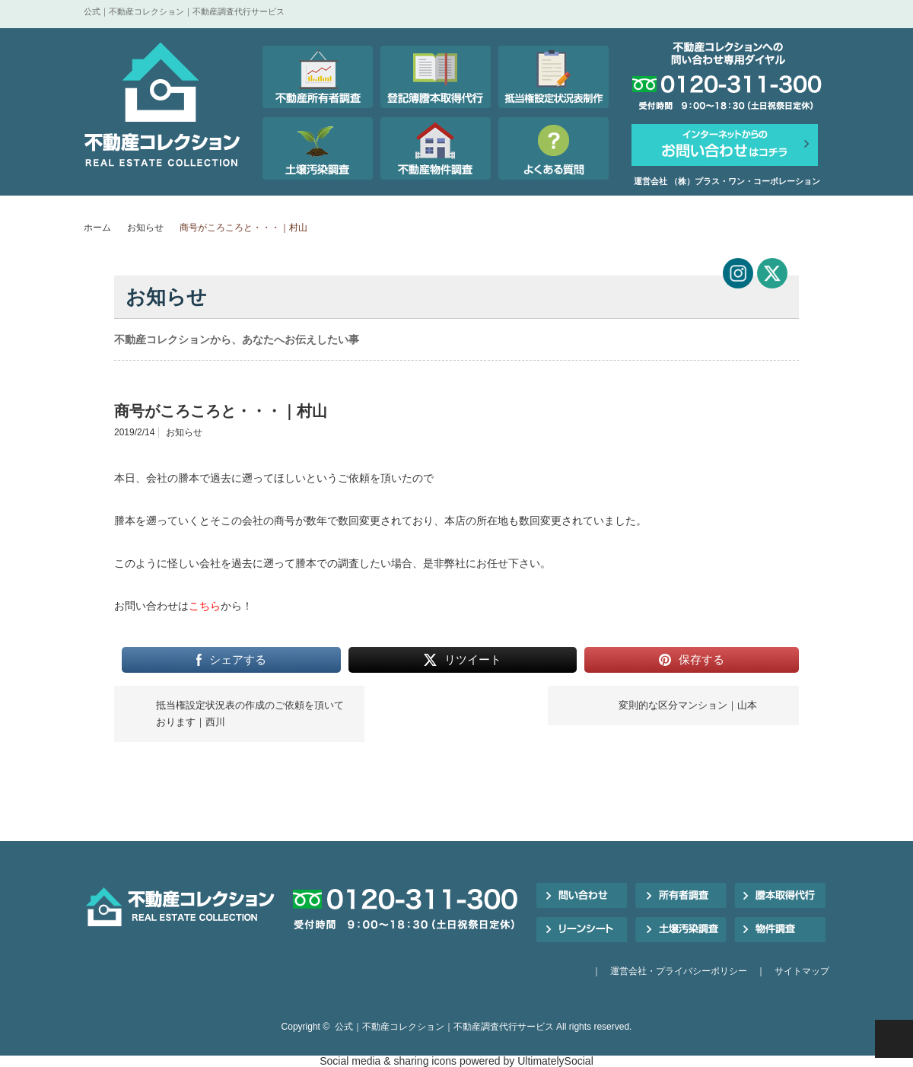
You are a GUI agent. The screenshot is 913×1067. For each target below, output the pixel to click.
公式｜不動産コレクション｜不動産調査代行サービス (444, 1026)
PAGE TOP (894, 1039)
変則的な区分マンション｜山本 (688, 705)
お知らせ (145, 227)
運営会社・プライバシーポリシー (678, 971)
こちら (205, 606)
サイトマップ (802, 971)
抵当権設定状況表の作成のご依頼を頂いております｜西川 (250, 713)
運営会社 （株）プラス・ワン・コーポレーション (727, 181)
